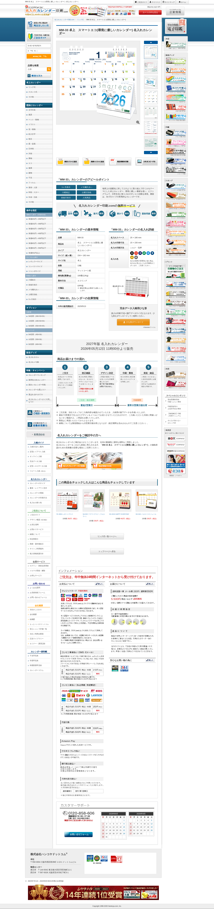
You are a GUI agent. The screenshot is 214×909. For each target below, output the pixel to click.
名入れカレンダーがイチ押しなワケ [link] (40, 400)
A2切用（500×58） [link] (36, 339)
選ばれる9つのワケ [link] (36, 395)
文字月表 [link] (32, 110)
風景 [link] (30, 115)
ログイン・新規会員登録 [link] (39, 566)
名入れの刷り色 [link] (36, 503)
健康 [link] (30, 168)
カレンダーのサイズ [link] (37, 483)
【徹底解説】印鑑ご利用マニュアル (174, 415)
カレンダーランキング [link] (37, 375)
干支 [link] (30, 178)
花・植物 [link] (32, 129)
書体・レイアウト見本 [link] (38, 488)
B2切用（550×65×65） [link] (37, 326)
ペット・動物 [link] (34, 120)
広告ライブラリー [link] (36, 639)
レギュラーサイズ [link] (35, 261)
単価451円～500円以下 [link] (37, 243)
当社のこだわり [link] (36, 610)
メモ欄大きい (86, 187)
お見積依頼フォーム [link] (37, 593)
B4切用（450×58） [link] (36, 334)
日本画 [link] (31, 149)
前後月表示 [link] (33, 285)
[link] (67, 505)
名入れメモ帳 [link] (34, 362)
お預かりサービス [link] (36, 529)
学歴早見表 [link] (34, 661)
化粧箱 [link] (28, 312)
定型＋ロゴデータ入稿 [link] (38, 466)
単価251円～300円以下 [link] (37, 224)
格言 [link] (30, 139)
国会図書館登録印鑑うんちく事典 (174, 401)
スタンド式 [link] (33, 92)
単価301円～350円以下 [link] (37, 229)
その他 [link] (31, 97)
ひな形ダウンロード (133, 322)
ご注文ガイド (142, 2)
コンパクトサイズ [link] (35, 266)
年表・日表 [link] (33, 197)
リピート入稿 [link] (38, 471)
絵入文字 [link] (32, 134)
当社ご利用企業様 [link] (36, 634)
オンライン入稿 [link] (36, 456)
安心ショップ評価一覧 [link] (38, 629)
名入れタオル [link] (34, 357)
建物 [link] (30, 173)
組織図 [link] (32, 619)
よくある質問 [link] (35, 588)
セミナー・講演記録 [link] (37, 644)
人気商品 (86, 198)
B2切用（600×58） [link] (36, 344)
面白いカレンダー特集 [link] (37, 385)
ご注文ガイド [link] (35, 515)
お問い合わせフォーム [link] (38, 597)
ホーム (183, 2)
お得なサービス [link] (36, 576)
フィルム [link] (32, 183)
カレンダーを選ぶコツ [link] (37, 390)
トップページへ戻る (107, 551)
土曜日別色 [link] (33, 294)
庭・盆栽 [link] (32, 144)
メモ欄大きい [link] (34, 290)
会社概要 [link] (33, 614)
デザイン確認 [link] (39, 520)
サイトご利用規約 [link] (36, 549)
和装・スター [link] (34, 192)
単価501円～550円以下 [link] (37, 248)
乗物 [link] (30, 158)
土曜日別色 (86, 192)
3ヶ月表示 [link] (32, 299)
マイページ (156, 2)
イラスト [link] (32, 124)
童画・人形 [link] (33, 187)
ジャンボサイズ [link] (35, 271)
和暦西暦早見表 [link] (36, 665)
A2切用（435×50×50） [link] (37, 321)
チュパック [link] (30, 330)
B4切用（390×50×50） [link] (37, 316)
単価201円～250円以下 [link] (37, 219)
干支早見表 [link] (34, 656)
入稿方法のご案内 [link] (36, 447)
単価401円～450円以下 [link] (37, 238)
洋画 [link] (30, 154)
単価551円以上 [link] (34, 253)
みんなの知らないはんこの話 (174, 422)
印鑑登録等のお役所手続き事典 (174, 407)
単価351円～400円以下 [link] (37, 233)
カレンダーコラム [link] (36, 670)
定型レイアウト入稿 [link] (37, 452)
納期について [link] (35, 534)
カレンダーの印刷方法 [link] (38, 498)
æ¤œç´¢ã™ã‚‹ (38, 56)
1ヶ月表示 (66, 187)
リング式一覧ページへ (107, 536)
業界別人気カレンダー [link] (37, 380)
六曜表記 (66, 192)
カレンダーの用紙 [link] (36, 493)
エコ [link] (30, 163)
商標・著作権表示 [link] (36, 544)
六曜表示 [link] (32, 280)
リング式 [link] (32, 87)
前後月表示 (66, 198)
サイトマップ (170, 2)
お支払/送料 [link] (34, 525)
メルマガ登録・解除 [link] (37, 571)
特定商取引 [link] (34, 539)
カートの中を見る (150, 12)
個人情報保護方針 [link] (36, 554)
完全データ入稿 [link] (36, 461)
